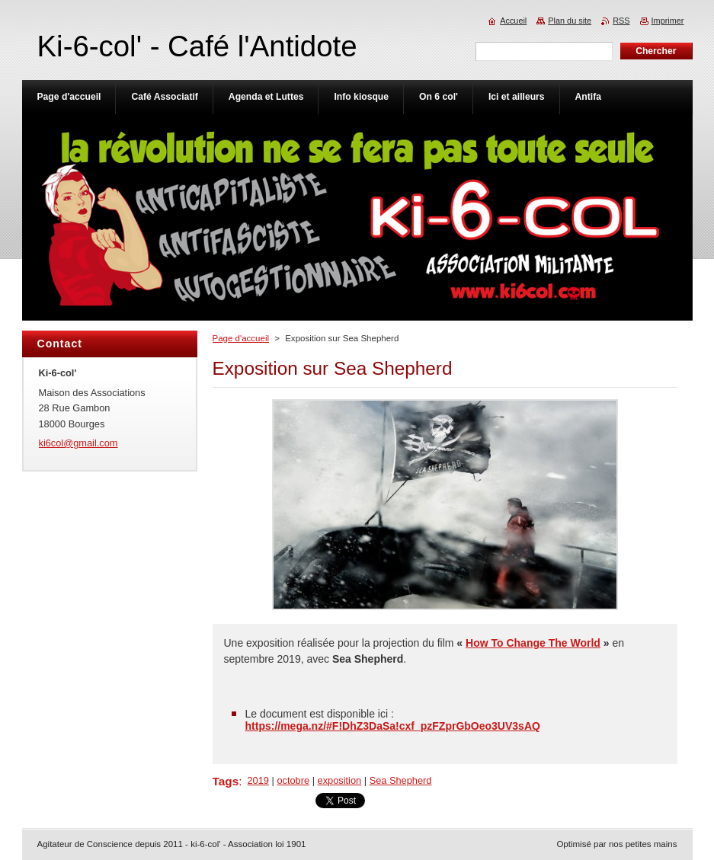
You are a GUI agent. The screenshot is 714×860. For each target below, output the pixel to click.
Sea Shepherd (401, 780)
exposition (340, 780)
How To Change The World (533, 643)
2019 (258, 780)
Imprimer (668, 20)
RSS (621, 20)
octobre (293, 780)
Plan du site (569, 20)
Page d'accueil (241, 338)
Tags (226, 781)
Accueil (513, 20)
